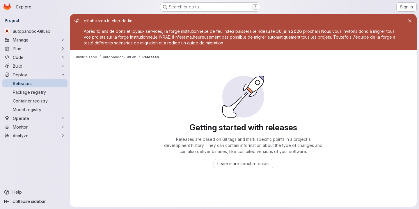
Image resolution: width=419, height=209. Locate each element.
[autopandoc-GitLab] (35, 31)
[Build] (35, 66)
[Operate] (35, 118)
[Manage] (35, 40)
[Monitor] (35, 127)
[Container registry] (35, 101)
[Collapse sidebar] (35, 201)
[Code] (35, 57)
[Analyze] (35, 135)
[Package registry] (35, 92)
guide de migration (205, 42)
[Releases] (35, 83)
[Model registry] (35, 109)
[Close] (409, 20)
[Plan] (35, 48)
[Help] (35, 192)
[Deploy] (35, 75)
